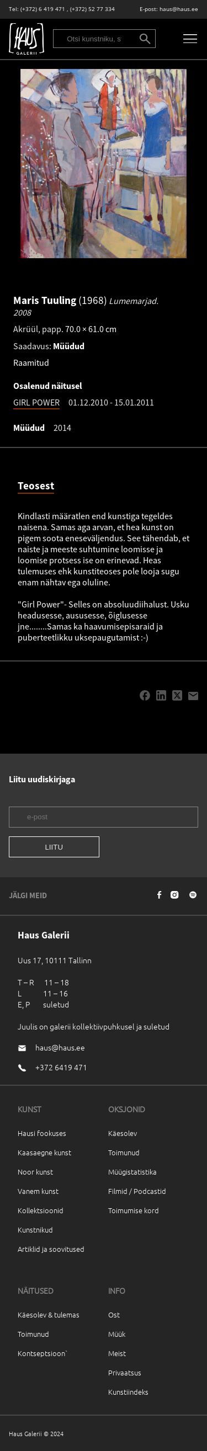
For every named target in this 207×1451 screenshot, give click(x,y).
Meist (117, 1353)
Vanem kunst (38, 1191)
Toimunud (124, 1152)
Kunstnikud (35, 1229)
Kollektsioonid (40, 1210)
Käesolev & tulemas (48, 1314)
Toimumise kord (133, 1210)
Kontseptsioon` (43, 1353)
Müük (116, 1334)
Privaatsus (124, 1372)
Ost (114, 1314)
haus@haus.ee (179, 9)
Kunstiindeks (128, 1391)
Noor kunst (35, 1171)
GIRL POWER (36, 402)
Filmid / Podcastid (137, 1191)
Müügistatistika (132, 1171)
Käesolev (122, 1133)
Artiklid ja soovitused (51, 1249)
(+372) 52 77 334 (92, 9)
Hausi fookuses (42, 1133)
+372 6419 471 (61, 1067)
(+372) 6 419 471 (42, 9)
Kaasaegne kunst (44, 1152)
